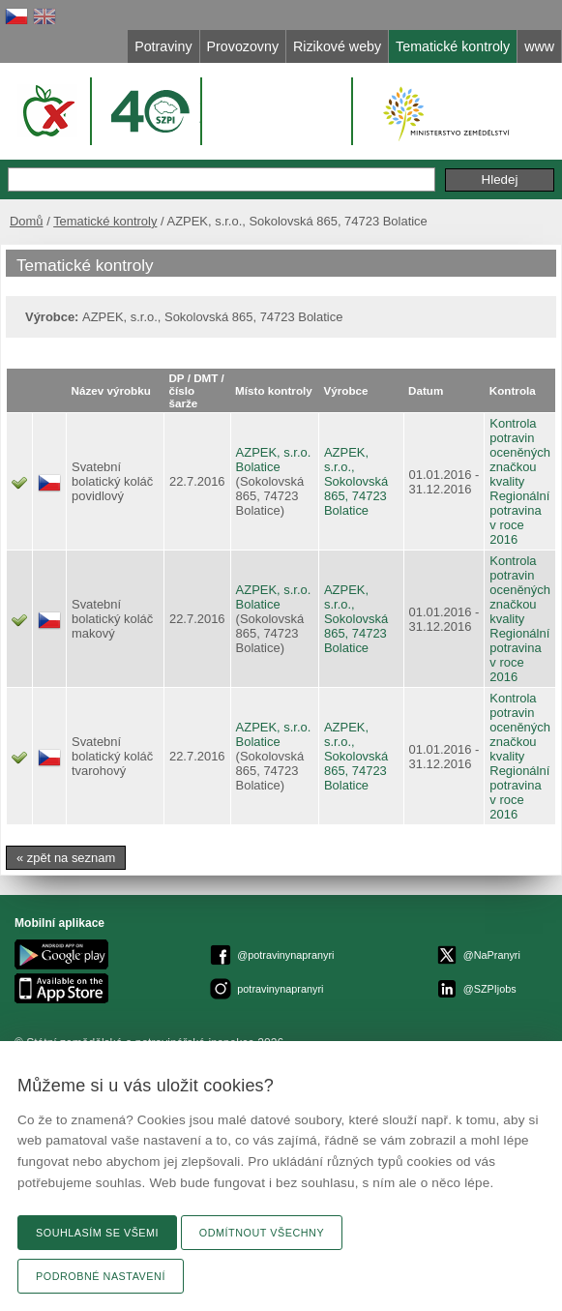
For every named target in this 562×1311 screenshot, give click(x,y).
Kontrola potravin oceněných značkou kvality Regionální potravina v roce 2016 (519, 481)
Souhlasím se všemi (97, 1232)
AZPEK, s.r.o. (273, 452)
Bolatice (258, 467)
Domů (27, 221)
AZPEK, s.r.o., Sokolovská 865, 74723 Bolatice (356, 481)
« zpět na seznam (65, 857)
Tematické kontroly (105, 221)
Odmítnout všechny (261, 1232)
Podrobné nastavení (100, 1276)
